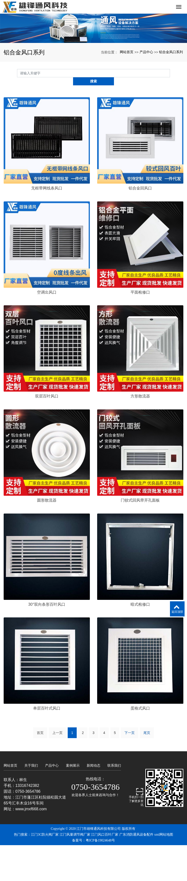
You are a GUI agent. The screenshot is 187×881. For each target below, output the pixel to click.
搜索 (170, 117)
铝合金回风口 (140, 224)
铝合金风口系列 (171, 96)
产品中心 (146, 96)
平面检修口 (140, 328)
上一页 (57, 769)
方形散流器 (140, 432)
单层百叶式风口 (46, 744)
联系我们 (114, 801)
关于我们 (31, 801)
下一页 (129, 769)
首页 (40, 769)
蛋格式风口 (140, 744)
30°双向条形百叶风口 (46, 640)
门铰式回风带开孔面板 (140, 536)
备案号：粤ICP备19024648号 (93, 876)
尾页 (146, 769)
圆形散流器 (46, 536)
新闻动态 (93, 801)
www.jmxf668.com (31, 845)
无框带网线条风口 (46, 224)
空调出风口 (46, 328)
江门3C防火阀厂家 (45, 870)
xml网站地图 (163, 870)
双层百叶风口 (46, 432)
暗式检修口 (140, 640)
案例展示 (73, 801)
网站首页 (126, 96)
